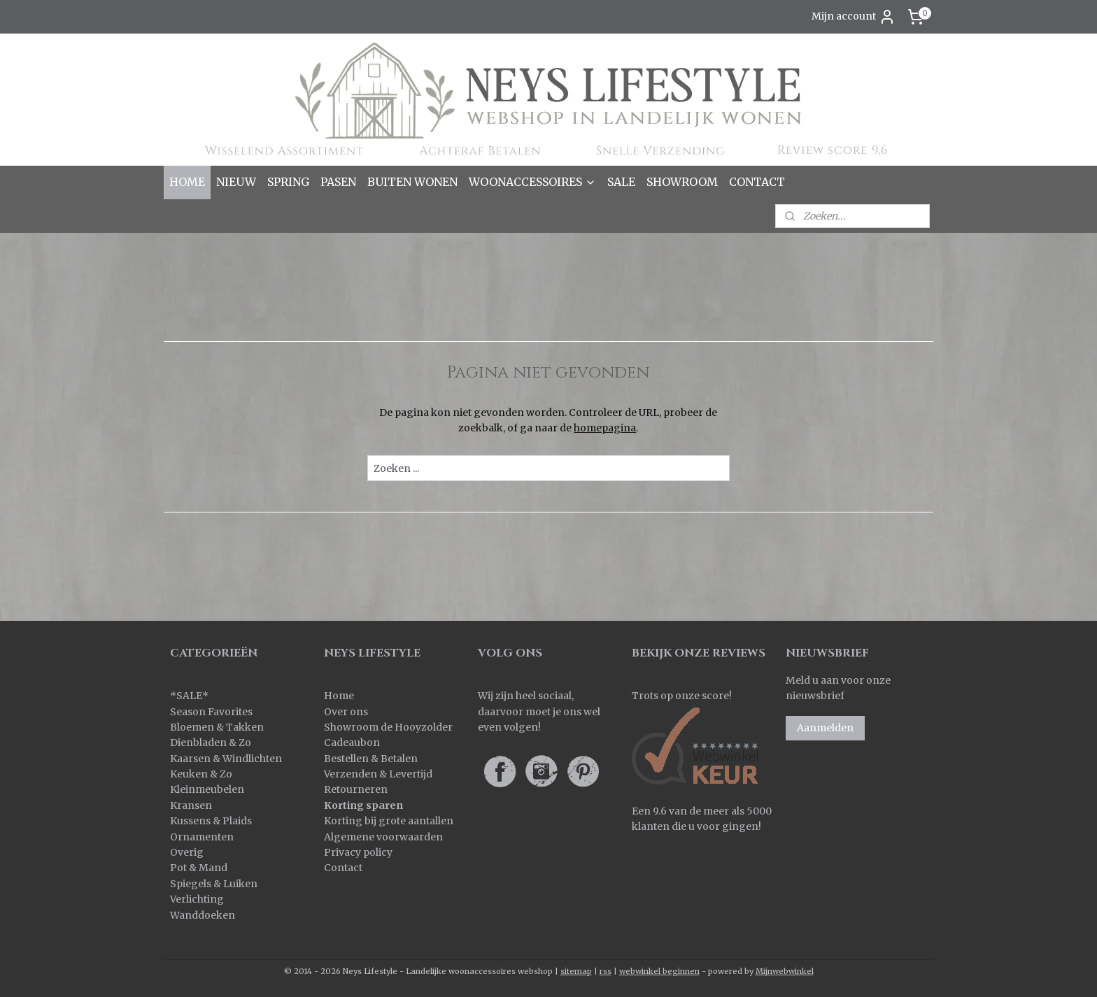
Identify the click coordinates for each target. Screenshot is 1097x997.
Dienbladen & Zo (210, 742)
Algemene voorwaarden (383, 837)
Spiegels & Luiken (213, 883)
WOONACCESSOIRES (532, 182)
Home (339, 695)
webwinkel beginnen (659, 971)
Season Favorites (211, 711)
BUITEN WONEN (412, 182)
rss (605, 971)
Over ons (346, 711)
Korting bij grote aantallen (388, 821)
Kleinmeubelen (207, 789)
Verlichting (197, 899)
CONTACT (757, 182)
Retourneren (356, 789)
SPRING (288, 182)
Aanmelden (825, 728)
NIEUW (236, 182)
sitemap (576, 971)
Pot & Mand (198, 867)
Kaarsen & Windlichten (226, 758)
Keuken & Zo (201, 774)
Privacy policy (358, 852)
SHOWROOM (682, 182)
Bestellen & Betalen (371, 758)
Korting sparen (363, 805)
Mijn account (854, 16)
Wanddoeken (202, 915)
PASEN (338, 182)
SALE (621, 182)
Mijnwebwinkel (785, 971)
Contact (343, 867)
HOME (187, 182)
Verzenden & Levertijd (378, 774)
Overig (187, 852)
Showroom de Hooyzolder (388, 727)
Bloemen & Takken (218, 727)
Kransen (191, 805)
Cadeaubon (352, 742)
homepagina (605, 428)
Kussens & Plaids (211, 821)
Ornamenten (202, 837)
